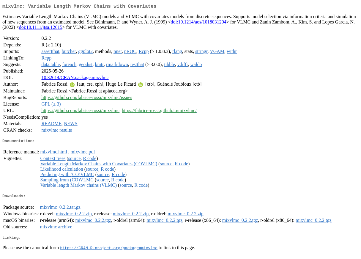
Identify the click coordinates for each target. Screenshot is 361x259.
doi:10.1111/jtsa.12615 (40, 28)
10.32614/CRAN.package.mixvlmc (74, 78)
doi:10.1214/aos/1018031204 (198, 23)
